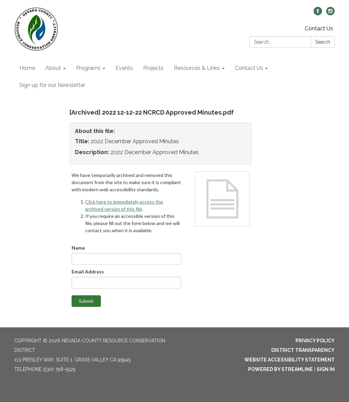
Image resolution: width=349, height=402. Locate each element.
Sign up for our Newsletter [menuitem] (52, 85)
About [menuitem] (53, 68)
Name (78, 248)
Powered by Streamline (280, 369)
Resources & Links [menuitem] (197, 68)
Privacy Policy (315, 340)
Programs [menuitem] (88, 68)
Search (322, 42)
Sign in (326, 369)
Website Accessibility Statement (289, 359)
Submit (86, 301)
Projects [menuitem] (153, 68)
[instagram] (330, 13)
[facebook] (318, 13)
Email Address (88, 271)
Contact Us (319, 28)
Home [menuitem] (27, 68)
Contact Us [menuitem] (249, 68)
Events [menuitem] (124, 68)
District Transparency (303, 350)
